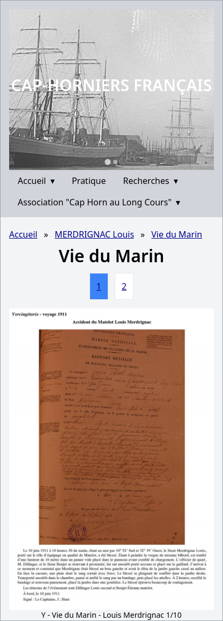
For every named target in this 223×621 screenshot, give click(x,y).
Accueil (36, 181)
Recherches (150, 181)
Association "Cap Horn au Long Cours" (99, 202)
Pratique (89, 181)
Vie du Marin (176, 234)
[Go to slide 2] (115, 162)
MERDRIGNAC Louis (94, 234)
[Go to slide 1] (107, 162)
